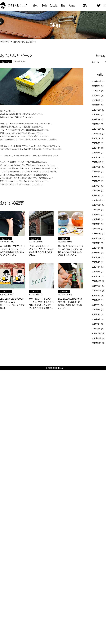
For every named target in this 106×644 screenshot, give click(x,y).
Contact (72, 5)
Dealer (44, 5)
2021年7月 (96, 86)
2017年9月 (96, 172)
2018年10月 (97, 134)
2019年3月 (96, 119)
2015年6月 (96, 253)
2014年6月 (96, 310)
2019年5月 (96, 115)
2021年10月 (97, 81)
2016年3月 (96, 224)
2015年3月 (96, 267)
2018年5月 (96, 143)
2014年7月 (96, 305)
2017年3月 (96, 195)
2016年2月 (96, 229)
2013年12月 (97, 333)
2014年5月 (96, 314)
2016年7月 (96, 215)
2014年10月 (97, 291)
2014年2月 (96, 329)
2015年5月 (96, 257)
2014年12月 (97, 281)
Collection (54, 5)
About (35, 5)
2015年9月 (96, 243)
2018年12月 (97, 129)
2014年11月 (97, 286)
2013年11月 (97, 338)
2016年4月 (96, 219)
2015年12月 (97, 234)
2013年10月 (97, 343)
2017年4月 (96, 191)
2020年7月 (96, 96)
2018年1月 (96, 157)
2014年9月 (96, 295)
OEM (85, 5)
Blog (63, 5)
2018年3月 (96, 153)
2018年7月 (96, 138)
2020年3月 (96, 100)
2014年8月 (96, 300)
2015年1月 (96, 276)
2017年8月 (96, 176)
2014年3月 (96, 324)
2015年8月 (96, 248)
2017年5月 (96, 186)
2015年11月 (97, 238)
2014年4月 (96, 319)
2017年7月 (96, 181)
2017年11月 (97, 162)
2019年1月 (96, 124)
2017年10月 (97, 167)
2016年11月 (97, 200)
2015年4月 (96, 262)
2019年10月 (97, 110)
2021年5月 (96, 91)
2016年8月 (96, 210)
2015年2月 (96, 272)
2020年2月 (96, 105)
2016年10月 (97, 205)
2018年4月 (96, 148)
